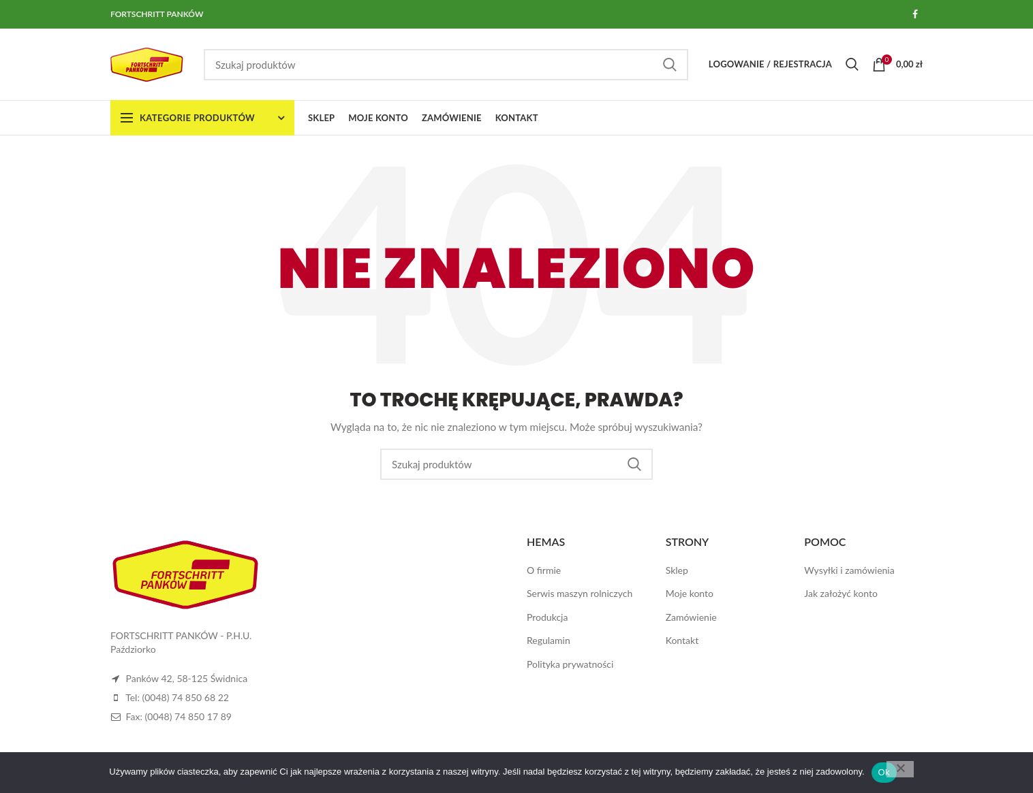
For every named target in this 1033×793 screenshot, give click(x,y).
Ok (884, 772)
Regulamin (548, 640)
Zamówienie (691, 617)
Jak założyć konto (841, 593)
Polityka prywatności (570, 664)
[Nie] (900, 769)
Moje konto (689, 593)
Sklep (677, 570)
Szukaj (670, 64)
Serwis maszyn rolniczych (579, 593)
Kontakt (682, 640)
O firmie (544, 570)
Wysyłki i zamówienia (849, 570)
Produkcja (547, 617)
